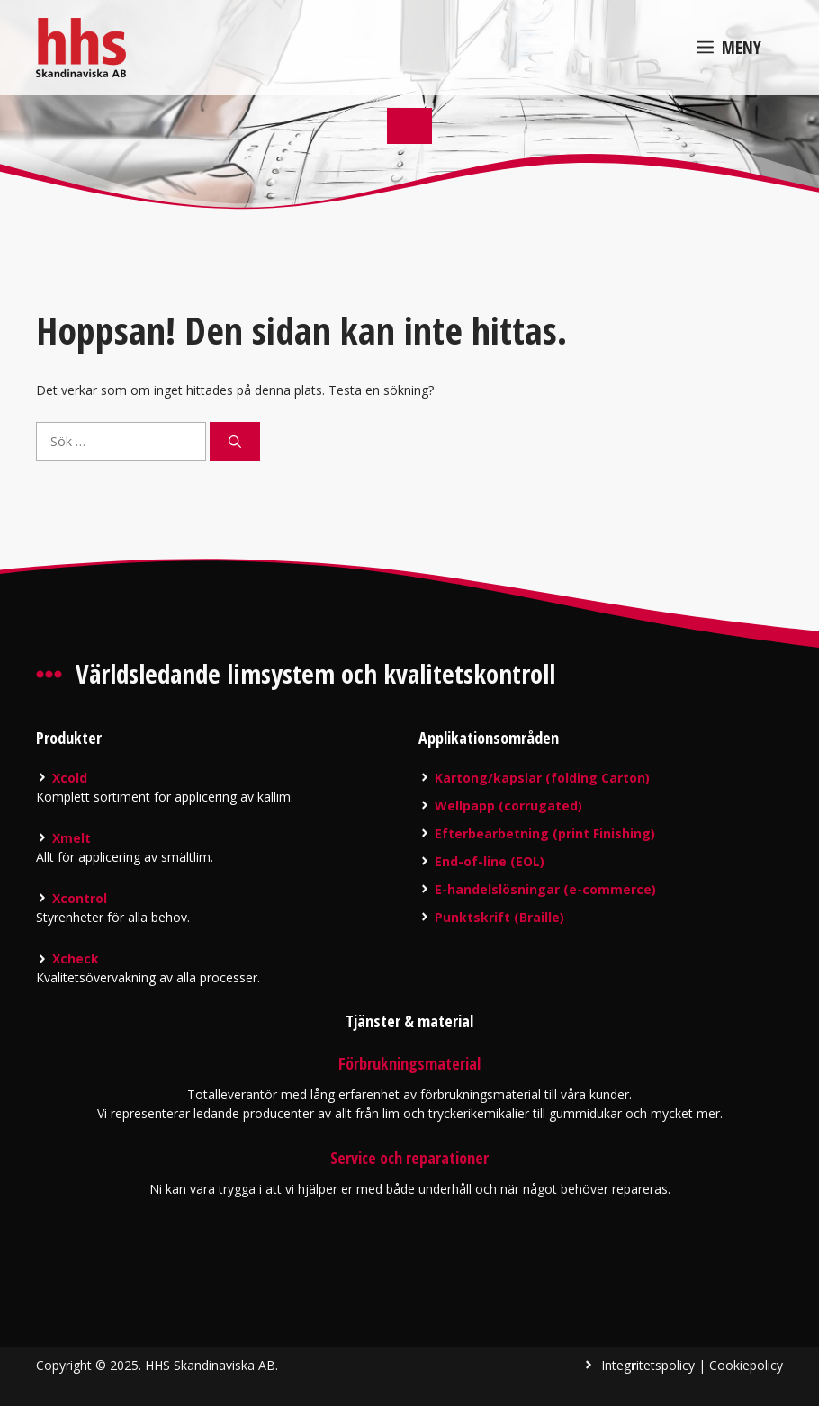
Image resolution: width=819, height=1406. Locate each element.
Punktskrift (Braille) (499, 917)
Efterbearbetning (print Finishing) (545, 833)
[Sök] (235, 441)
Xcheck (75, 958)
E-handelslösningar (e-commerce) (545, 889)
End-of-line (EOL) (489, 861)
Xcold (69, 777)
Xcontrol (79, 898)
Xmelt (71, 837)
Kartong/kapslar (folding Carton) (542, 777)
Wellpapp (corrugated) (508, 805)
